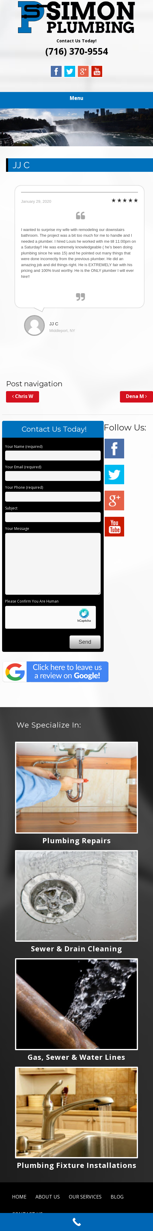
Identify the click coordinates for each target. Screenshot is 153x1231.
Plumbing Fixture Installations (76, 1165)
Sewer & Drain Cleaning (76, 948)
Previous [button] (7, 125)
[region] (76, 127)
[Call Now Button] (76, 1222)
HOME (19, 1196)
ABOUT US (47, 1196)
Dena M (136, 396)
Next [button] (145, 125)
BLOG (117, 1196)
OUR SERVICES (85, 1196)
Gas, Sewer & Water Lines (76, 1057)
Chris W (22, 396)
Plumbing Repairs (76, 840)
